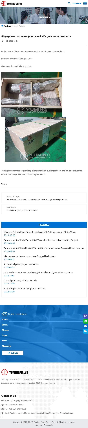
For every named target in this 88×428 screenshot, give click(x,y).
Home (15, 26)
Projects (22, 26)
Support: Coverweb (44, 425)
